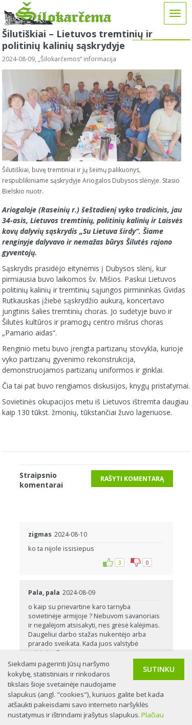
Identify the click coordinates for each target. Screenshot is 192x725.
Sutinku (159, 669)
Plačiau (152, 714)
